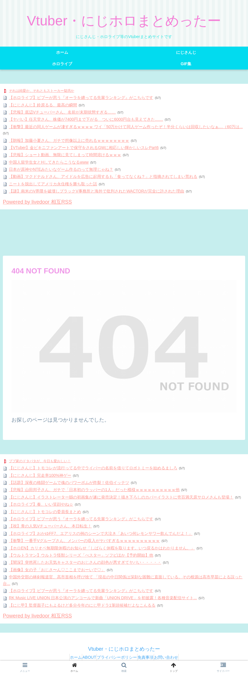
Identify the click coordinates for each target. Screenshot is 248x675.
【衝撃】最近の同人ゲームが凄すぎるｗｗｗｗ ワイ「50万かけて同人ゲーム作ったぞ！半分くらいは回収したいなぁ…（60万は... (126, 126)
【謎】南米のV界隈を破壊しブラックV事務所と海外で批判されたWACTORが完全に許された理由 (96, 191)
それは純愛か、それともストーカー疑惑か (41, 91)
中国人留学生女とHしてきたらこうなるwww (48, 162)
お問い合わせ (177, 657)
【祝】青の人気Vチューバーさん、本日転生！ (50, 526)
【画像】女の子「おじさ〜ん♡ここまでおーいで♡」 (57, 569)
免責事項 (151, 657)
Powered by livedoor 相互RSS (37, 202)
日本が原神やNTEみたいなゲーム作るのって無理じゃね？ (61, 169)
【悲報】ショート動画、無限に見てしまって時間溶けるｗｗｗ (65, 154)
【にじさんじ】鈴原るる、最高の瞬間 (43, 105)
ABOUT (84, 657)
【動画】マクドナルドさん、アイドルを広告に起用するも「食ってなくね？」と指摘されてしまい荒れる (103, 176)
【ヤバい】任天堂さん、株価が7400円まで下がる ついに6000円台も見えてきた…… (86, 119)
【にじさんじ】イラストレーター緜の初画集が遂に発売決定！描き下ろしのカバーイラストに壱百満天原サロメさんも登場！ (121, 497)
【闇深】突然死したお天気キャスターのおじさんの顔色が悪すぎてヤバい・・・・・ (85, 562)
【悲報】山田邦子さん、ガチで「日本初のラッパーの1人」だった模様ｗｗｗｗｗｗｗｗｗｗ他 (94, 489)
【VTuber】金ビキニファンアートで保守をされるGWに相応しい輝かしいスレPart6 (84, 147)
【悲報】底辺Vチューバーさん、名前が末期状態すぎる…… (62, 112)
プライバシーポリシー (117, 657)
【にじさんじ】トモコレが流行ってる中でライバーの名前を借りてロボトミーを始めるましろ (93, 468)
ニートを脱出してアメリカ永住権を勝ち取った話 (53, 184)
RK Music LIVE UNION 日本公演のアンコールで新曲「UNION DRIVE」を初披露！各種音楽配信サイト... (103, 597)
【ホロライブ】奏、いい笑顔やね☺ (41, 504)
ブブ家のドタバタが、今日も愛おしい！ (40, 461)
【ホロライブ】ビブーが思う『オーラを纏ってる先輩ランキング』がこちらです (81, 97)
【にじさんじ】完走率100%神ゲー (40, 475)
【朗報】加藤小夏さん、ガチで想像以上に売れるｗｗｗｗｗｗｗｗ (69, 140)
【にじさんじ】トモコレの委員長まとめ (45, 511)
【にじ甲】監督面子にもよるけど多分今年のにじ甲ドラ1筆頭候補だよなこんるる (82, 605)
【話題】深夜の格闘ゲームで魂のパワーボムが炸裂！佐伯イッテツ (69, 482)
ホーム (65, 657)
